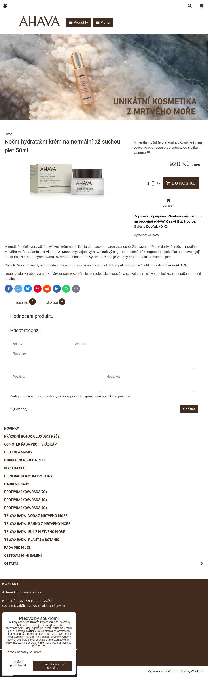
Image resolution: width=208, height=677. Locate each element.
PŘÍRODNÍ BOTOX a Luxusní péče (32, 436)
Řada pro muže (17, 547)
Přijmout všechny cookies (53, 665)
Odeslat (189, 409)
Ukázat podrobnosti (18, 663)
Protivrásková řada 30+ (25, 491)
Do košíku (181, 183)
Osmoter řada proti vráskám (30, 444)
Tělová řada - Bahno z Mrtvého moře (37, 523)
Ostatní (105, 563)
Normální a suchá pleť (25, 460)
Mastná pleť (15, 467)
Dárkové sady (16, 483)
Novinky (11, 428)
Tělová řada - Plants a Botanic (31, 539)
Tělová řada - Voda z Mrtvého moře (36, 515)
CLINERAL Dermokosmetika (28, 475)
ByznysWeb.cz (192, 671)
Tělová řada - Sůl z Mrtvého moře (34, 531)
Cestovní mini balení (23, 555)
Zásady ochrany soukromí (24, 652)
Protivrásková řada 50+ (25, 507)
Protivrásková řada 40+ (25, 499)
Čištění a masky (18, 452)
